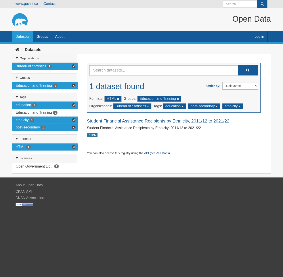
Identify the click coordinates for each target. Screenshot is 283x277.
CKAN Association (29, 198)
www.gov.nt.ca (26, 4)
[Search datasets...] (163, 70)
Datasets (22, 36)
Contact (49, 4)
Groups (42, 36)
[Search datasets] (245, 4)
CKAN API (23, 191)
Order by (213, 86)
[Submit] (262, 4)
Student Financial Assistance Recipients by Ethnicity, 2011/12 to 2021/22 (158, 121)
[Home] (17, 49)
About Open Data (29, 185)
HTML (92, 135)
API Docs (162, 153)
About (60, 36)
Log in (259, 36)
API (146, 153)
